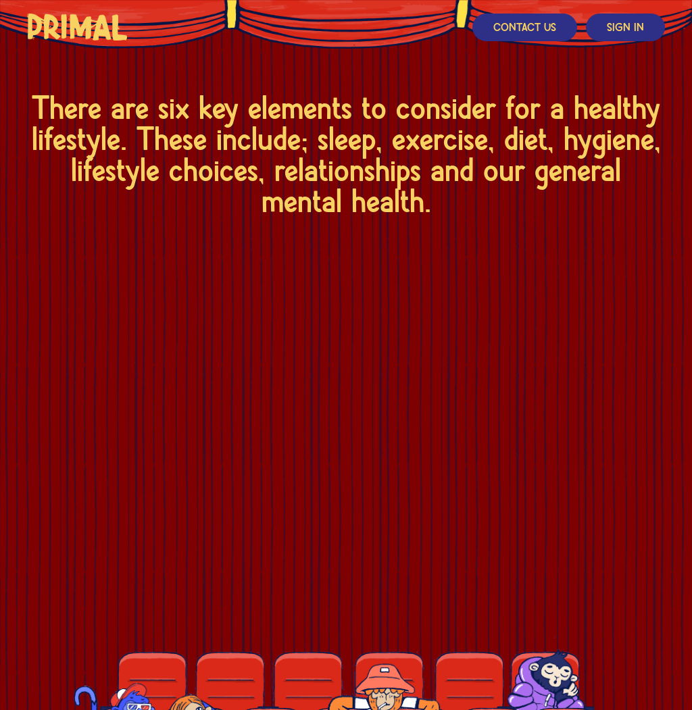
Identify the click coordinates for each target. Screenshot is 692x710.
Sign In (625, 28)
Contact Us (524, 28)
